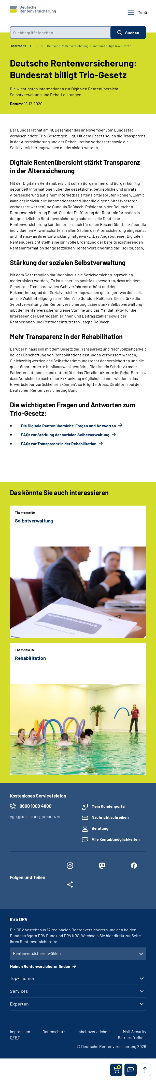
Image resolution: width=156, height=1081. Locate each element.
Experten (19, 1003)
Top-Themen (22, 978)
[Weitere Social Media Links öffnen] (70, 885)
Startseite (19, 46)
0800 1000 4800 (35, 806)
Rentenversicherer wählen (37, 953)
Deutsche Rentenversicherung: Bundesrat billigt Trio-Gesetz (89, 46)
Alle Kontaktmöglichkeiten (116, 839)
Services (19, 991)
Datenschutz (53, 1031)
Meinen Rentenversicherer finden (40, 966)
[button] (130, 1070)
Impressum (20, 1031)
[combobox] (60, 32)
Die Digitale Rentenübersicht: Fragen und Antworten (69, 425)
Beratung (100, 828)
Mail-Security (134, 1031)
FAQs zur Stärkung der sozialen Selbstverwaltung (65, 434)
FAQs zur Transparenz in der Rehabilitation (59, 443)
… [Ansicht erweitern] (37, 45)
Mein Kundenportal (108, 806)
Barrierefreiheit (132, 1037)
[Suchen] (128, 32)
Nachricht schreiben (110, 817)
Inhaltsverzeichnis (94, 1031)
